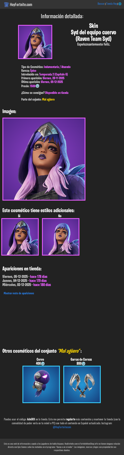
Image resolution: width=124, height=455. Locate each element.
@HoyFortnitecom (62, 427)
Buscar (101, 4)
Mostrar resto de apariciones (19, 293)
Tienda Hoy (111, 4)
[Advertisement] (62, 321)
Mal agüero (48, 100)
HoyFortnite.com (21, 4)
